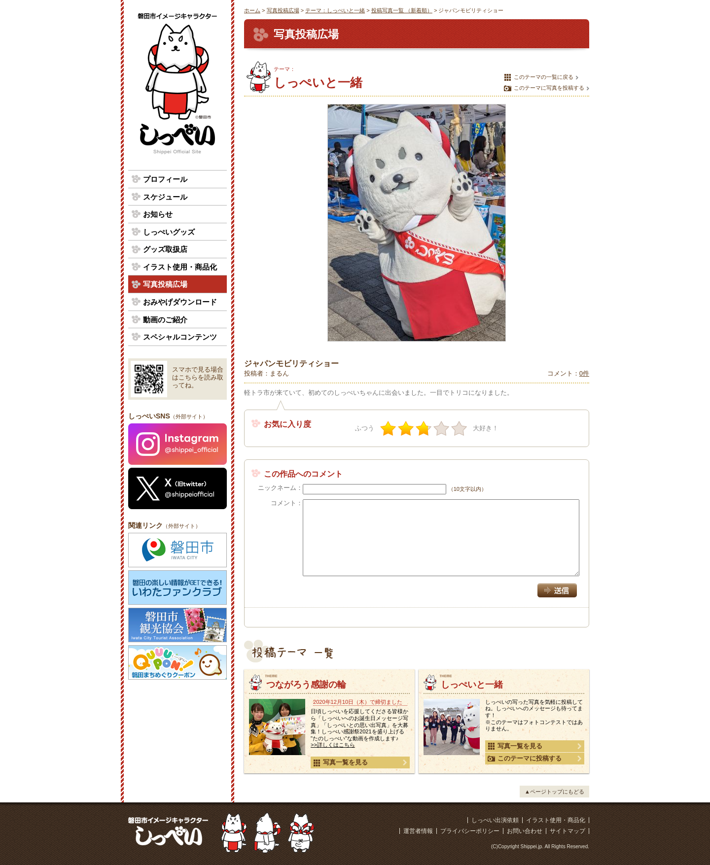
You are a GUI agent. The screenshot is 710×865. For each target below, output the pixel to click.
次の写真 (577, 223)
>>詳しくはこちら (333, 745)
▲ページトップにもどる (554, 792)
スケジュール (165, 197)
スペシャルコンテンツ (180, 337)
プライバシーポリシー (469, 831)
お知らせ (158, 214)
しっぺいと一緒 (472, 685)
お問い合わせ (524, 831)
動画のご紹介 (165, 319)
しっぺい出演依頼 (495, 820)
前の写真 (256, 223)
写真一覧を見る (340, 762)
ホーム (252, 10)
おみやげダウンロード (180, 302)
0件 (584, 373)
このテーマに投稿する (525, 758)
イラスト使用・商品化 (180, 267)
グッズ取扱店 (165, 249)
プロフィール (165, 179)
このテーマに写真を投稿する (544, 88)
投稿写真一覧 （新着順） (401, 10)
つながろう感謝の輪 (306, 685)
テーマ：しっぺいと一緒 (335, 10)
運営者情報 (418, 831)
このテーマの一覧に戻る (538, 77)
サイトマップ (567, 831)
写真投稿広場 (283, 10)
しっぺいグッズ (169, 232)
